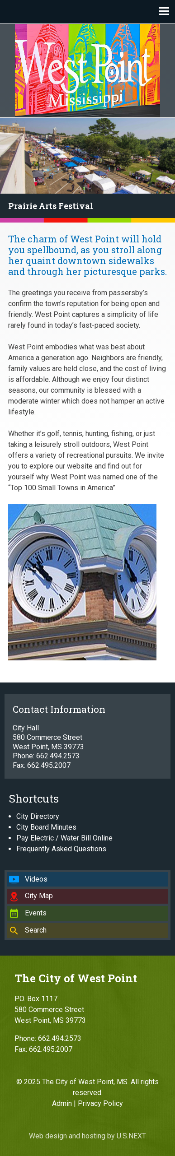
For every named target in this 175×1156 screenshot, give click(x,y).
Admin (62, 1103)
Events (36, 913)
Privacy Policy (100, 1103)
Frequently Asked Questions (61, 849)
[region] (87, 170)
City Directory (37, 816)
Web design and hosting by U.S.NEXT (87, 1136)
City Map (39, 895)
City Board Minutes (46, 827)
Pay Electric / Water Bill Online (64, 838)
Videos (36, 879)
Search (36, 930)
